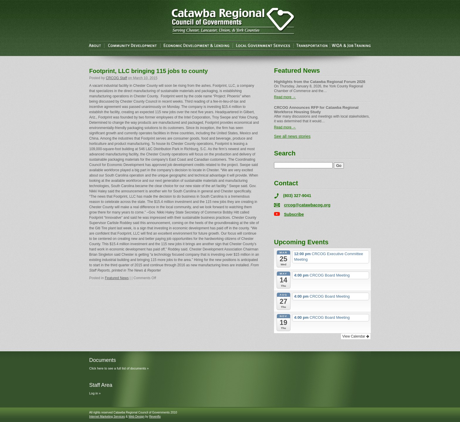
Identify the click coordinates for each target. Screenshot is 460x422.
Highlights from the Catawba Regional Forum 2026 (319, 81)
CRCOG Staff (116, 78)
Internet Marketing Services (107, 416)
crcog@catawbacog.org (307, 205)
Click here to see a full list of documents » (119, 368)
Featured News (116, 278)
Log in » (95, 393)
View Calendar (355, 336)
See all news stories (292, 136)
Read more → (285, 97)
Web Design (136, 416)
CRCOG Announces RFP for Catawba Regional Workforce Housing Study (316, 109)
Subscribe (294, 214)
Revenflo (154, 416)
